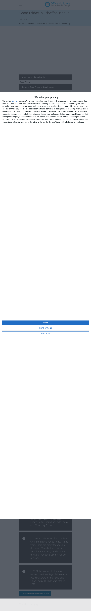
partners (15, 101)
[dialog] (45, 305)
